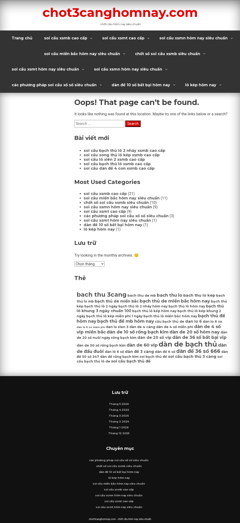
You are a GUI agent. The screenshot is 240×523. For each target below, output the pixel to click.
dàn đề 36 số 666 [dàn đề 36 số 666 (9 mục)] (198, 351)
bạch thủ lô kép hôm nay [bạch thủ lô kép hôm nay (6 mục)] (154, 311)
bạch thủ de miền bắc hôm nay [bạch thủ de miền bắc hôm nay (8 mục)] (175, 301)
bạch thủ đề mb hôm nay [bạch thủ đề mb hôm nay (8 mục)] (125, 321)
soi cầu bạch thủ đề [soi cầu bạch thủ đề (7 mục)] (130, 361)
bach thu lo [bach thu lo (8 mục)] (169, 295)
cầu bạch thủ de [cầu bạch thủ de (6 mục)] (169, 321)
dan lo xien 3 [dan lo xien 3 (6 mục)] (117, 327)
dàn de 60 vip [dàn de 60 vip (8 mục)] (142, 345)
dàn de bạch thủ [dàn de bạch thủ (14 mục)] (188, 344)
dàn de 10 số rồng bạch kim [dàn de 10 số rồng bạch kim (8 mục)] (138, 332)
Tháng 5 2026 (119, 404)
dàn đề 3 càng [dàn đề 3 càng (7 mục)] (139, 351)
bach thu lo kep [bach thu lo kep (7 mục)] (199, 295)
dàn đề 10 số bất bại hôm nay (141, 85)
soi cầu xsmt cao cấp (123, 38)
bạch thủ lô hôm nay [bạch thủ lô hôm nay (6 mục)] (187, 306)
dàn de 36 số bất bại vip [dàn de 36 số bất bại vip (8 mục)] (199, 337)
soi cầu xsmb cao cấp (65, 38)
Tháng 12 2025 (118, 433)
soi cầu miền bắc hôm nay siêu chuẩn (82, 54)
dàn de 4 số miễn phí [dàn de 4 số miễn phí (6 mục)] (174, 327)
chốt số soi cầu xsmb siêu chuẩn (167, 54)
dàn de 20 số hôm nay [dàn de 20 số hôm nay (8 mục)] (194, 332)
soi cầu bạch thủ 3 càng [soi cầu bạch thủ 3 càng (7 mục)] (192, 356)
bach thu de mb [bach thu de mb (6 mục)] (142, 295)
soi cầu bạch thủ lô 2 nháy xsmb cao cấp (124, 150)
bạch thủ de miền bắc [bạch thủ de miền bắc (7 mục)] (117, 301)
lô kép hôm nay (200, 85)
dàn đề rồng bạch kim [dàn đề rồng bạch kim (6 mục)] (119, 357)
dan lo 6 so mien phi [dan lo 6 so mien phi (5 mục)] (91, 327)
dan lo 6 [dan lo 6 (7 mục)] (193, 321)
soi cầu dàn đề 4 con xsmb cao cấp (119, 168)
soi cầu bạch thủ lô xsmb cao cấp (117, 164)
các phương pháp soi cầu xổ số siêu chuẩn (54, 85)
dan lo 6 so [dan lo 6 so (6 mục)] (212, 321)
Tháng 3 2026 (119, 415)
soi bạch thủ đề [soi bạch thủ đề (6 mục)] (153, 357)
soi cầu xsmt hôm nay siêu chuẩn (45, 69)
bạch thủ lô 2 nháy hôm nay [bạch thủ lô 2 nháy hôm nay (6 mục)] (143, 306)
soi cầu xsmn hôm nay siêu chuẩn (193, 38)
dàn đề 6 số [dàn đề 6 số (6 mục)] (165, 352)
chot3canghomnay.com (120, 12)
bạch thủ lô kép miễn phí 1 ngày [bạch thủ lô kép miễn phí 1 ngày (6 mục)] (114, 316)
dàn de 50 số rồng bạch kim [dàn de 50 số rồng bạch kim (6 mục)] (101, 345)
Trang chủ (22, 38)
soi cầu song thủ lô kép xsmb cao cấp (122, 155)
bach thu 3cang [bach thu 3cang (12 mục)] (102, 294)
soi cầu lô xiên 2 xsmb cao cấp (114, 159)
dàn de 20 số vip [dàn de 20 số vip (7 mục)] (154, 337)
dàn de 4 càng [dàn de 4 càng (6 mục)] (142, 327)
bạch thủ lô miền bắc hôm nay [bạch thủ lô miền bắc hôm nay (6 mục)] (170, 316)
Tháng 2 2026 (119, 421)
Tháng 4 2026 (119, 409)
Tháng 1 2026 (119, 427)
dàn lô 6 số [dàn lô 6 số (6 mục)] (114, 352)
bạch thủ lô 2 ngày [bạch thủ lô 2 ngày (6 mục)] (100, 306)
